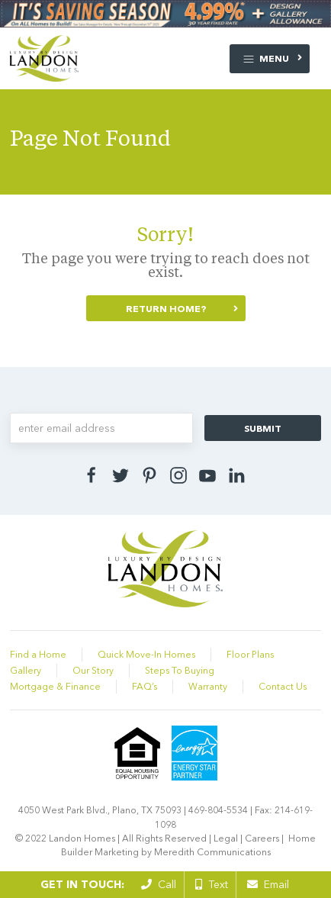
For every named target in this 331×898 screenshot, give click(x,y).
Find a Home (38, 654)
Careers (262, 838)
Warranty (207, 686)
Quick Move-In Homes (146, 654)
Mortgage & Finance (55, 686)
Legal (226, 838)
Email (268, 884)
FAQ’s (144, 686)
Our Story (93, 670)
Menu (266, 59)
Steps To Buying (179, 670)
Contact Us (283, 686)
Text (211, 884)
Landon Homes (82, 838)
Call (158, 884)
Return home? (166, 308)
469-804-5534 (218, 810)
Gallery (25, 670)
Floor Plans (250, 654)
